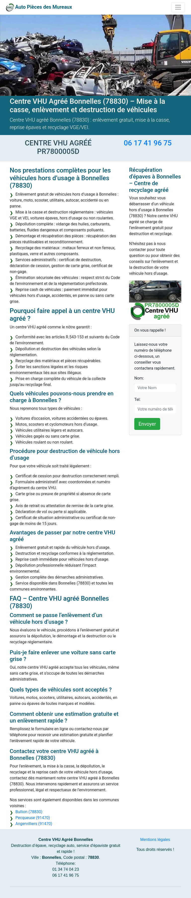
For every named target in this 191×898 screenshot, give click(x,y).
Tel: (137, 399)
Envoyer (147, 424)
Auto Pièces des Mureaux (43, 7)
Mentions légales (155, 839)
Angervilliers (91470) (33, 823)
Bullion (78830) (28, 811)
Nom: (139, 378)
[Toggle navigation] (178, 7)
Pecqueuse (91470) (32, 817)
